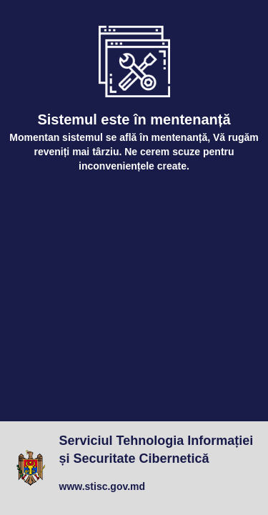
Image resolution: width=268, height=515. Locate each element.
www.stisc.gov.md (102, 486)
